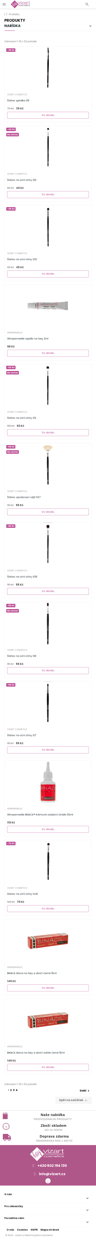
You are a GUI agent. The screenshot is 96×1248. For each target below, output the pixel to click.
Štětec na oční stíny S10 (21, 180)
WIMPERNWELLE (14, 333)
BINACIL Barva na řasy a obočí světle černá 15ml (36, 1052)
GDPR (34, 1229)
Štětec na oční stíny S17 (21, 735)
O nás (10, 1229)
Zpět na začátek (73, 1100)
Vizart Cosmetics (17, 95)
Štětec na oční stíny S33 (22, 259)
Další (85, 1091)
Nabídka (12, 26)
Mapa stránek (49, 1229)
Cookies (22, 1229)
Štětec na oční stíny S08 (22, 576)
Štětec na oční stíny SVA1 (22, 894)
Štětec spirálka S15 (18, 100)
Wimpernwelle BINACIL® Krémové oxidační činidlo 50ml (40, 814)
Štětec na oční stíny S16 (21, 656)
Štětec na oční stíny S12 (21, 418)
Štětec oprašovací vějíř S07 (24, 497)
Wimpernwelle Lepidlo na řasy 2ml (27, 338)
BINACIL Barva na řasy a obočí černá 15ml (32, 973)
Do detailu (48, 115)
